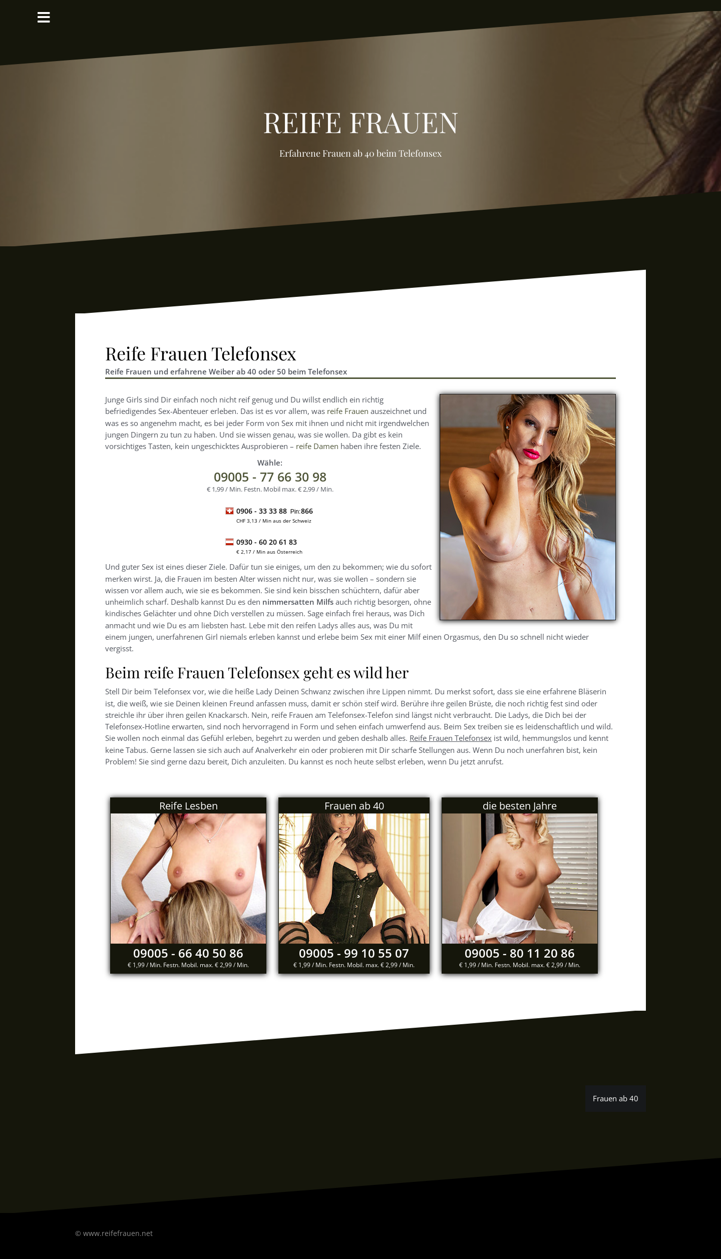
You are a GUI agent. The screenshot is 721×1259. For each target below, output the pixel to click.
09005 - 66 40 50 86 (188, 953)
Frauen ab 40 (615, 1098)
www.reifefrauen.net (118, 1233)
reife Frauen (361, 116)
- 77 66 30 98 (270, 476)
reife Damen (317, 446)
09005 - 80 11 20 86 (520, 953)
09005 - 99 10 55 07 (354, 953)
